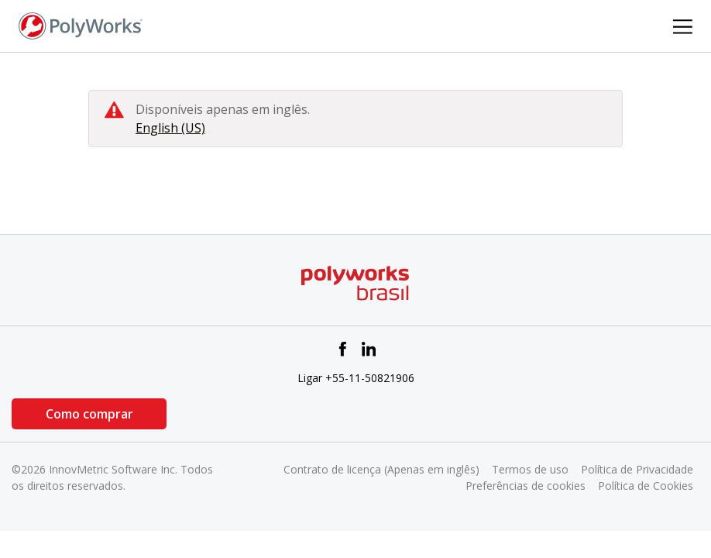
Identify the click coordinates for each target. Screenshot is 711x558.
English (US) (170, 127)
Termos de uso (530, 469)
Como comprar (89, 413)
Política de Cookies (645, 485)
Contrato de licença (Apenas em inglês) (381, 469)
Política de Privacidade (637, 469)
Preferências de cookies (525, 485)
